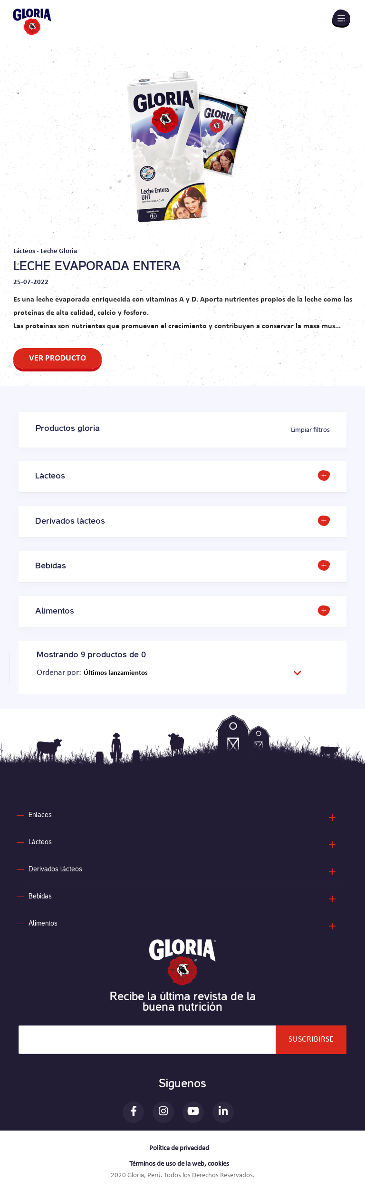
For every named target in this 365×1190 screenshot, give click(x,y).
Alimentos (43, 924)
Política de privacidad (179, 1148)
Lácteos (40, 842)
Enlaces (40, 815)
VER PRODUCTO (57, 358)
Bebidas (40, 897)
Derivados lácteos (55, 870)
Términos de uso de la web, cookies (179, 1164)
